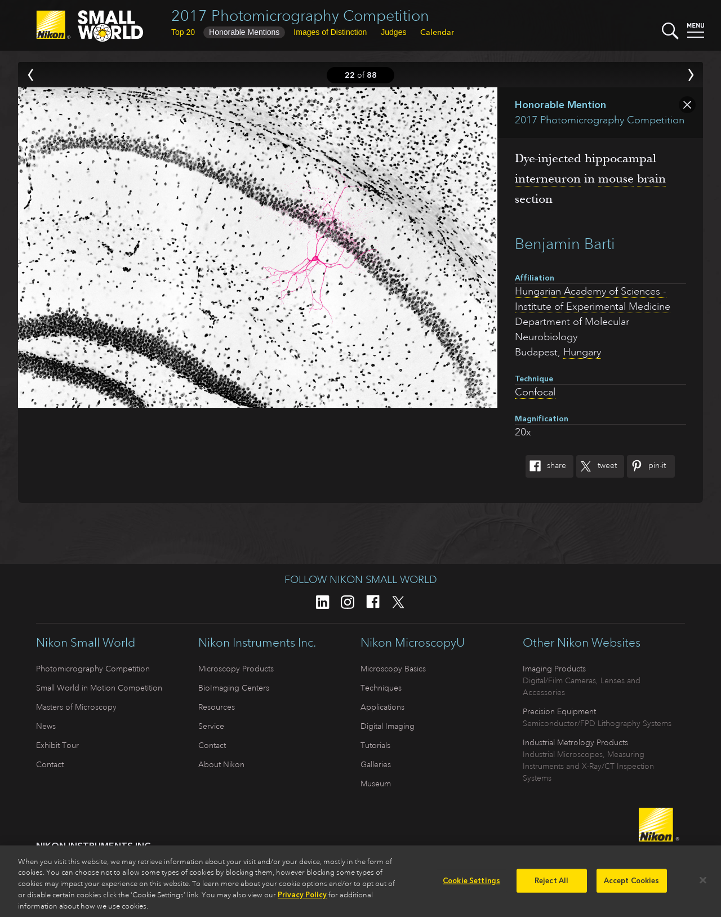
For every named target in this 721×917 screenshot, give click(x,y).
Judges (393, 32)
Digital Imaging (387, 726)
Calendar (437, 32)
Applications (382, 707)
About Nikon (221, 764)
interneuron (548, 178)
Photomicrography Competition (93, 669)
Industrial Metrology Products (575, 742)
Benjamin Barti (565, 243)
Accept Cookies (632, 886)
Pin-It (646, 466)
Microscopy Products (236, 669)
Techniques (381, 688)
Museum (375, 783)
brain (651, 178)
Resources (216, 707)
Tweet (596, 466)
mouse (616, 178)
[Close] (703, 885)
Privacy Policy (302, 900)
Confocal (535, 392)
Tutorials (375, 745)
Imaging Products (554, 669)
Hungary (582, 352)
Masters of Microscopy (76, 707)
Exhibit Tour (57, 745)
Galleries (375, 764)
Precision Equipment (559, 711)
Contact (50, 764)
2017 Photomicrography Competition (300, 15)
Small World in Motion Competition (99, 688)
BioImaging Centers (233, 688)
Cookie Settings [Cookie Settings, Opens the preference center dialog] (471, 886)
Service (211, 726)
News (46, 726)
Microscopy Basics (393, 669)
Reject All (551, 886)
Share (546, 466)
